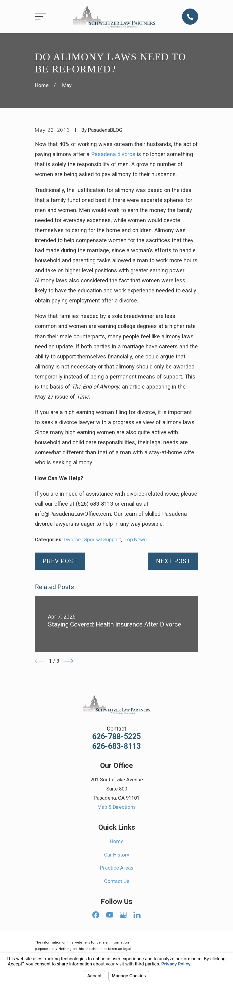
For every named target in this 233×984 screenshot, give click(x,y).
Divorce (72, 540)
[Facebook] (95, 914)
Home (116, 841)
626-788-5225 (116, 736)
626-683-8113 (116, 746)
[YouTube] (109, 914)
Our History (116, 855)
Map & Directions (116, 807)
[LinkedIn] (136, 914)
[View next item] (68, 661)
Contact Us (116, 881)
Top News (135, 540)
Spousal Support (102, 540)
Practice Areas (116, 868)
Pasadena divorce (113, 154)
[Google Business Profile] (123, 914)
